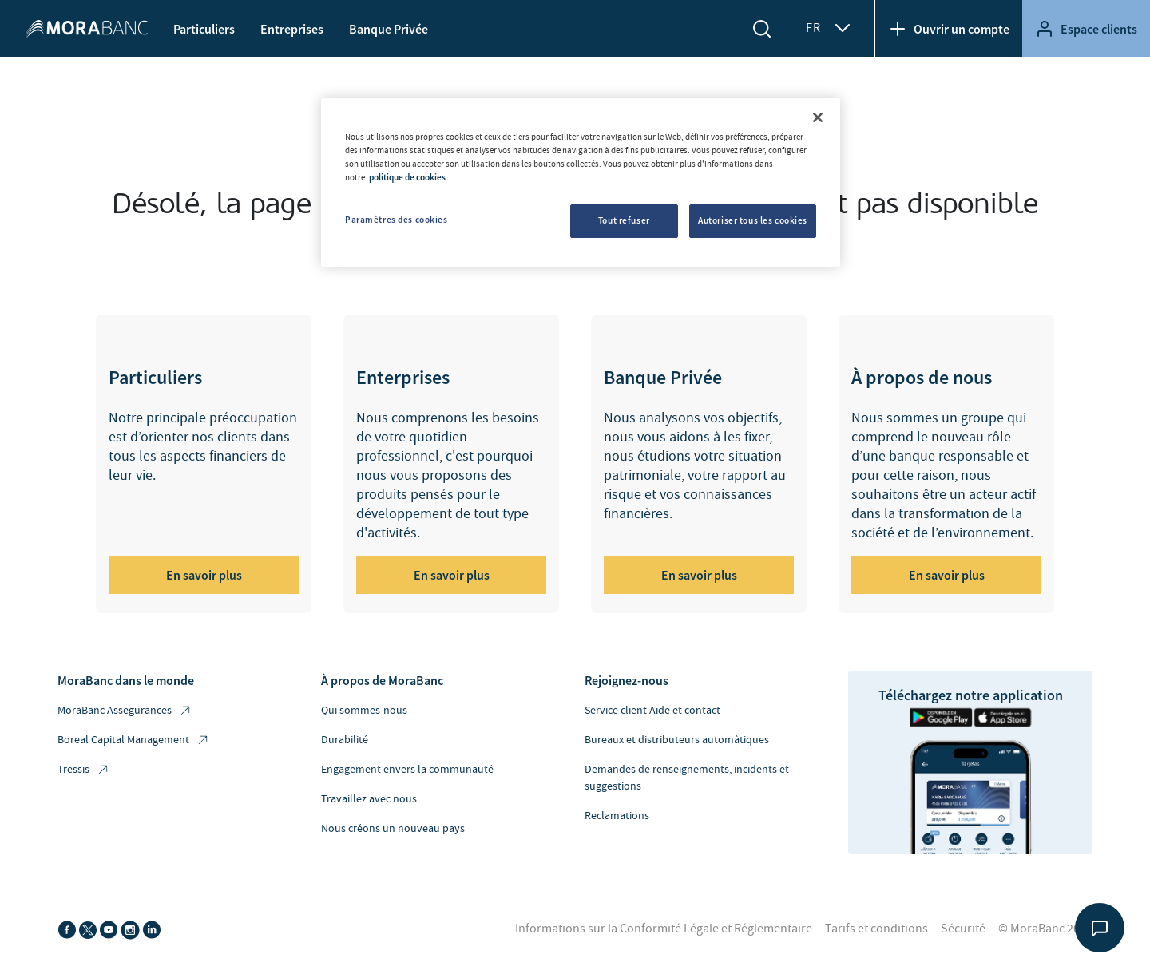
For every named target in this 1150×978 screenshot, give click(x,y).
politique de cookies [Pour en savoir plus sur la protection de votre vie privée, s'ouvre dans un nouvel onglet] (407, 177)
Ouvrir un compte (948, 28)
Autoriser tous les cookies (752, 220)
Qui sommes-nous (364, 710)
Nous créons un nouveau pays (393, 829)
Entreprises (291, 29)
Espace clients (1086, 28)
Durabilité (344, 740)
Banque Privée (388, 29)
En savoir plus (204, 575)
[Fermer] (817, 117)
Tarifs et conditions (876, 928)
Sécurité (963, 928)
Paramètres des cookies (396, 219)
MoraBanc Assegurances (125, 711)
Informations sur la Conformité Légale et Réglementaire (663, 928)
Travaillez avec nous (369, 799)
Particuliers (204, 29)
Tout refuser (624, 220)
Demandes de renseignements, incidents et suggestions (687, 778)
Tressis (84, 770)
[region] (580, 182)
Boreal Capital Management (134, 740)
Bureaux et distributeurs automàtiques (677, 740)
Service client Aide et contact (652, 710)
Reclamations (617, 816)
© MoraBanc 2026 (1045, 928)
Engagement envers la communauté (407, 769)
